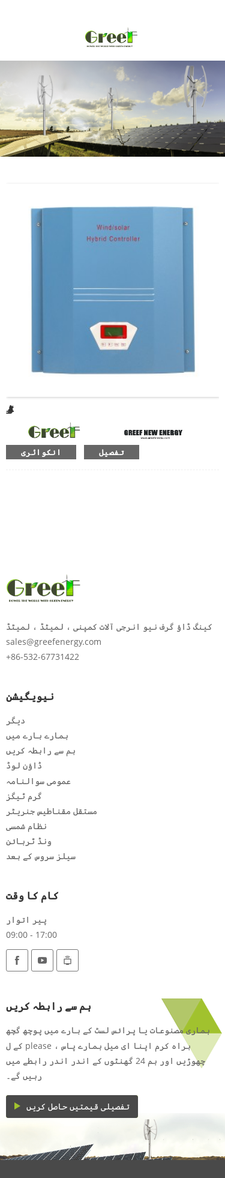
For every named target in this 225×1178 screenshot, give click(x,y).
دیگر (15, 720)
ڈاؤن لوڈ (24, 765)
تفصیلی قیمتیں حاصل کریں (78, 1106)
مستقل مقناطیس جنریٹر (51, 811)
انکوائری (41, 452)
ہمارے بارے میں (37, 735)
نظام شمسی (26, 826)
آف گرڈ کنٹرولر (8, 409)
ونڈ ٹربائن (29, 841)
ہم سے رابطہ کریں (41, 750)
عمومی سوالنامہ (38, 781)
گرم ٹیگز (24, 796)
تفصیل (111, 452)
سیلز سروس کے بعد (41, 856)
